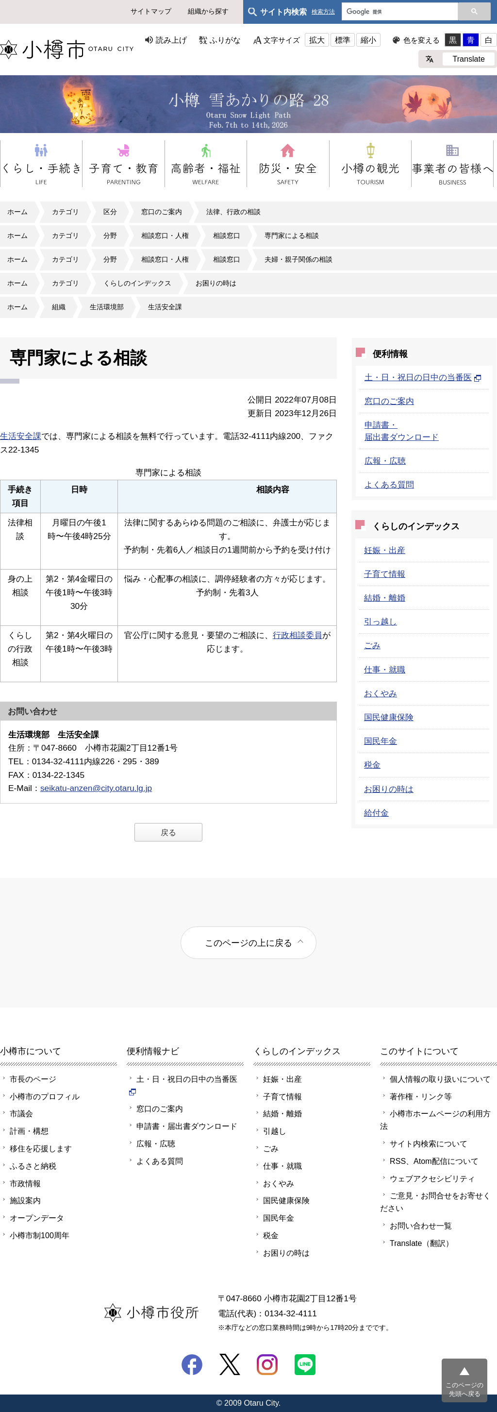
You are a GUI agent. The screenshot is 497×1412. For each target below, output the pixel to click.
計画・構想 (29, 1130)
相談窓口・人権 (165, 235)
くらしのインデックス (137, 283)
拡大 (317, 39)
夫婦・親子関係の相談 (298, 259)
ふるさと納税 (33, 1165)
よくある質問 (389, 484)
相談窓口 (226, 235)
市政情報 (25, 1183)
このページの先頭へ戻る (464, 1389)
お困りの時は (216, 283)
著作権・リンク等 (421, 1096)
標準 (342, 39)
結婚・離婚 (384, 598)
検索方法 (323, 12)
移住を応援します (41, 1148)
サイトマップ (151, 11)
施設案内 (25, 1200)
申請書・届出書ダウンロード (186, 1126)
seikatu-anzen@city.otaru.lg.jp (96, 788)
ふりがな (225, 39)
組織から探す (208, 11)
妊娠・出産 (384, 550)
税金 (372, 765)
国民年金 (380, 741)
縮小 (368, 39)
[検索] (399, 12)
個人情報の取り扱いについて (440, 1079)
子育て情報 (384, 574)
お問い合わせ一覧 (421, 1225)
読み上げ (171, 39)
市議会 (21, 1113)
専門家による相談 (292, 235)
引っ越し (380, 621)
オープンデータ (37, 1217)
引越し (274, 1130)
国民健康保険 (389, 717)
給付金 (376, 813)
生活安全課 (165, 307)
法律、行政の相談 (233, 212)
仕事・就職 (384, 669)
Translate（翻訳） (421, 1243)
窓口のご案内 (161, 212)
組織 (59, 307)
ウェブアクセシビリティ (432, 1178)
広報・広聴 (385, 461)
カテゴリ (65, 212)
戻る (168, 832)
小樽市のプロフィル (45, 1096)
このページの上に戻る (248, 943)
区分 (110, 212)
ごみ (372, 645)
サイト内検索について (428, 1143)
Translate (468, 58)
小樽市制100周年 (39, 1235)
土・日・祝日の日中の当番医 (422, 377)
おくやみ (380, 693)
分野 (110, 235)
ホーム (17, 212)
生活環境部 (107, 307)
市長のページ (33, 1079)
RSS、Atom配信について (434, 1161)
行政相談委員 (297, 635)
